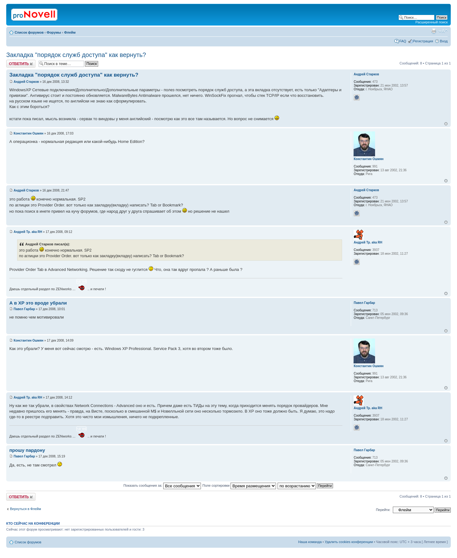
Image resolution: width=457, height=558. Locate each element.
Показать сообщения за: (162, 485)
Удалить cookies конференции (349, 542)
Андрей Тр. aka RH (28, 232)
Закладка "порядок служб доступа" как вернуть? (76, 54)
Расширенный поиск (431, 22)
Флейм (70, 32)
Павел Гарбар (24, 309)
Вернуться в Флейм (25, 509)
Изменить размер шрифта (443, 31)
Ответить (21, 64)
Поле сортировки (239, 485)
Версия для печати (433, 31)
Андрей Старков (26, 81)
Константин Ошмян (29, 133)
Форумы (54, 32)
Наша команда (309, 542)
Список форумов (29, 32)
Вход (444, 41)
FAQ (402, 41)
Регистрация (423, 41)
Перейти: (383, 510)
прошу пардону (27, 450)
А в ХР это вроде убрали (38, 302)
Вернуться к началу (446, 123)
